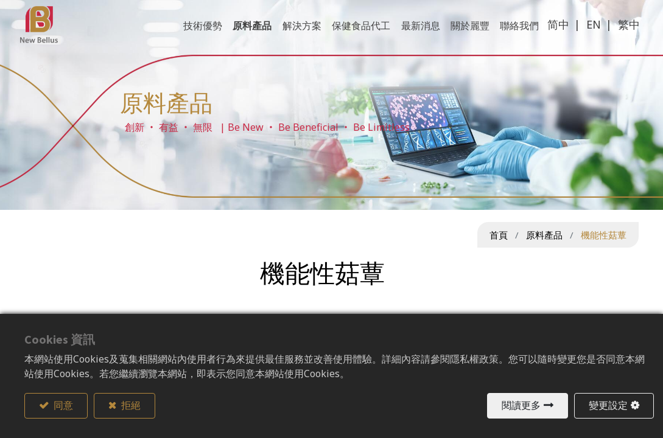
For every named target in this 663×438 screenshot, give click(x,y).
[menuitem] (515, 37)
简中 (554, 36)
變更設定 (608, 406)
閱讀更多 (521, 406)
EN (589, 36)
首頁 (498, 235)
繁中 (625, 36)
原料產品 (544, 235)
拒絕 (130, 406)
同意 (62, 406)
